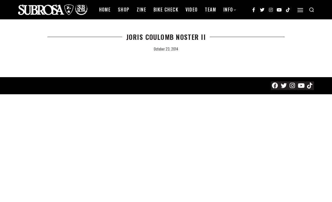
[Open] (300, 10)
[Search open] (311, 9)
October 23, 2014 (166, 49)
